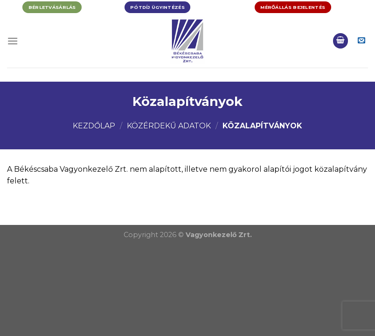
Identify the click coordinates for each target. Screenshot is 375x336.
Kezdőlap (94, 125)
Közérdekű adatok (169, 125)
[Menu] (12, 40)
